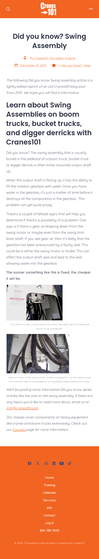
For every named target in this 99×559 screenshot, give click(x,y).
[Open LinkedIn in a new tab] (53, 463)
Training (49, 485)
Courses (19, 429)
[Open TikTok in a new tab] (69, 463)
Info (49, 508)
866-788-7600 (49, 530)
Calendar (49, 492)
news (87, 65)
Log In (49, 523)
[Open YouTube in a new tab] (61, 463)
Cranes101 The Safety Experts (54, 58)
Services (49, 500)
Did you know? (71, 65)
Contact (49, 515)
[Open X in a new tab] (38, 463)
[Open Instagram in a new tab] (46, 463)
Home (49, 477)
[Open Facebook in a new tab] (29, 463)
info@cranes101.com (22, 408)
